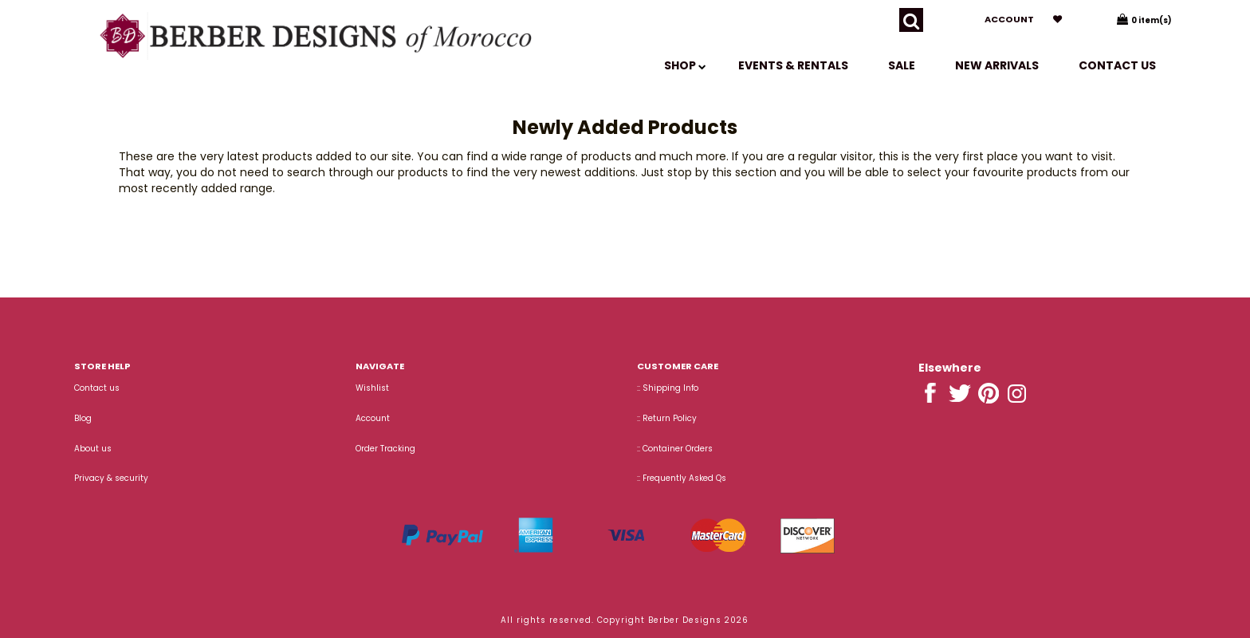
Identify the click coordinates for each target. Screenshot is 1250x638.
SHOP (685, 65)
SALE (901, 65)
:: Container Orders (675, 449)
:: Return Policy (667, 418)
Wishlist (372, 388)
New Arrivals (997, 65)
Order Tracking (385, 449)
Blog (83, 418)
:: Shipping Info (667, 388)
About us (93, 449)
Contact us (1117, 65)
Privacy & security (111, 478)
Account (1009, 19)
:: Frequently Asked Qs (681, 478)
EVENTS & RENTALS (793, 65)
